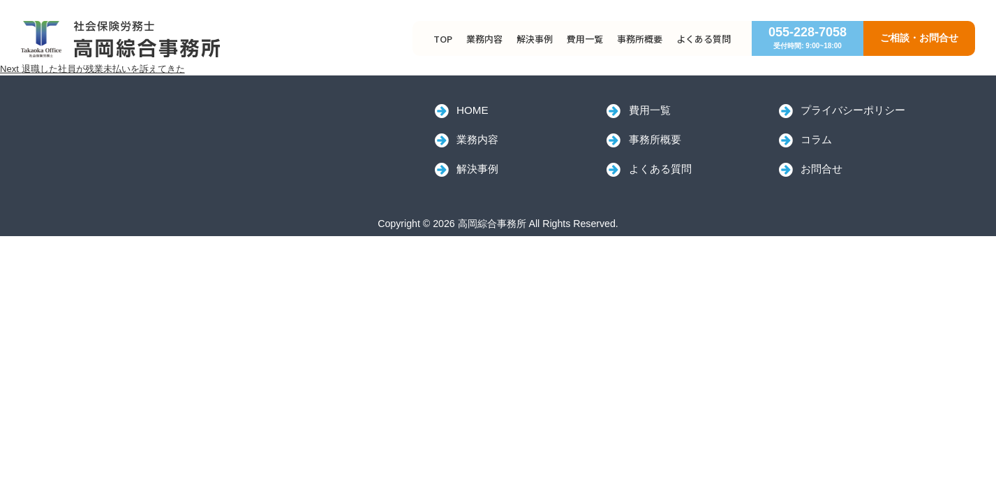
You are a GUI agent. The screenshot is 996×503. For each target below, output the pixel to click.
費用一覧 (585, 38)
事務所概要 (639, 38)
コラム (816, 139)
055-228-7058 (807, 37)
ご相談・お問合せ (919, 37)
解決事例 (534, 38)
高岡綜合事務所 (142, 127)
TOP (442, 38)
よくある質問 (703, 38)
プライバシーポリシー (853, 110)
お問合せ (821, 169)
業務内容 (484, 38)
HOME (472, 110)
